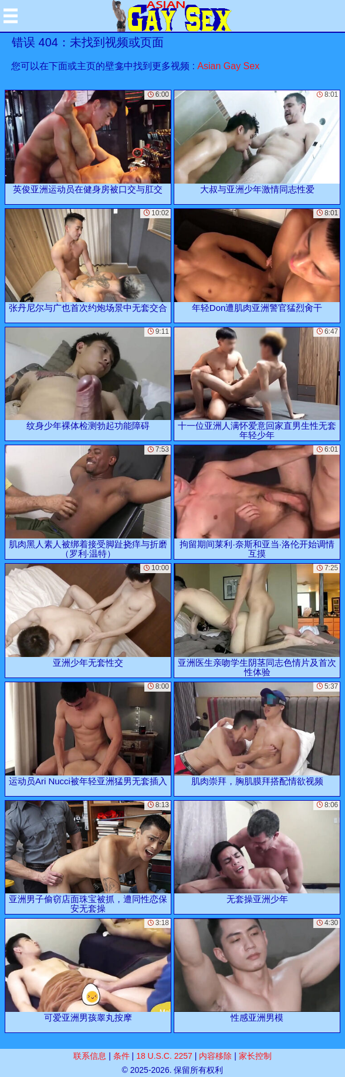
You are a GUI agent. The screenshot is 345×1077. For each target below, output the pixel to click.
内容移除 (215, 1056)
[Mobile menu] (10, 15)
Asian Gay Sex (228, 66)
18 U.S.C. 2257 (164, 1056)
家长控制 (255, 1056)
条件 (121, 1056)
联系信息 (89, 1056)
